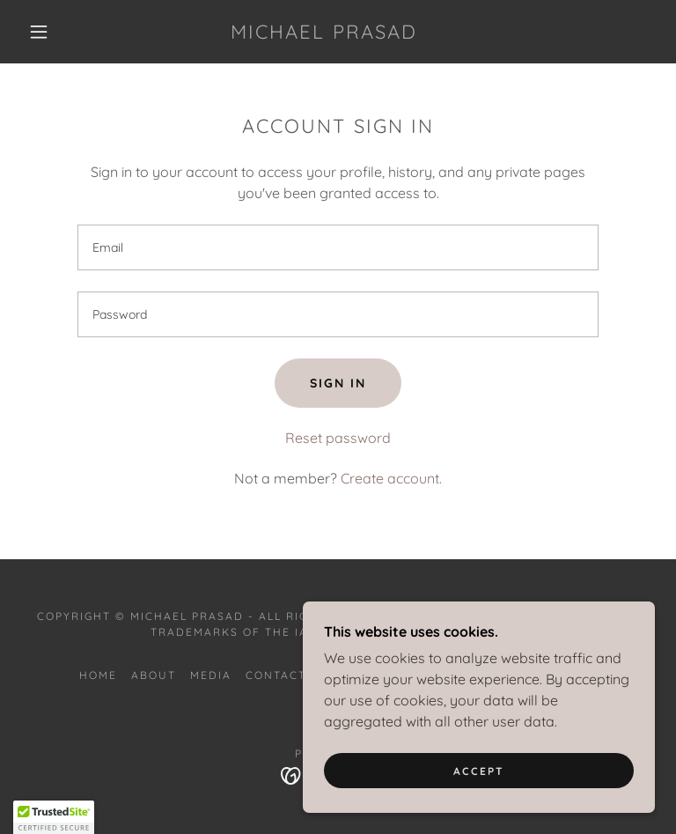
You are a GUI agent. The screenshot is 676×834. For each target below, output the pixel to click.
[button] (38, 31)
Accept (478, 771)
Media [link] (210, 675)
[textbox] (338, 247)
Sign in (338, 383)
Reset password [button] (338, 438)
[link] (324, 33)
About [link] (153, 675)
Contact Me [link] (287, 675)
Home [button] (98, 675)
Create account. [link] (391, 478)
